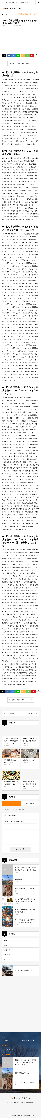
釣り (5, 959)
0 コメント (11, 803)
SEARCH (38, 2)
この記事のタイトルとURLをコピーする (20, 63)
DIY (12, 25)
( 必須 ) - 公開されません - (14, 821)
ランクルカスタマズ (8, 1049)
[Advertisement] (20, 1005)
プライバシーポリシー (28, 1040)
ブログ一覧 (5, 1040)
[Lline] (18, 55)
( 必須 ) (13, 815)
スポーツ (7, 950)
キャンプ (7, 945)
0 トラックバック (29, 803)
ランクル (7, 954)
